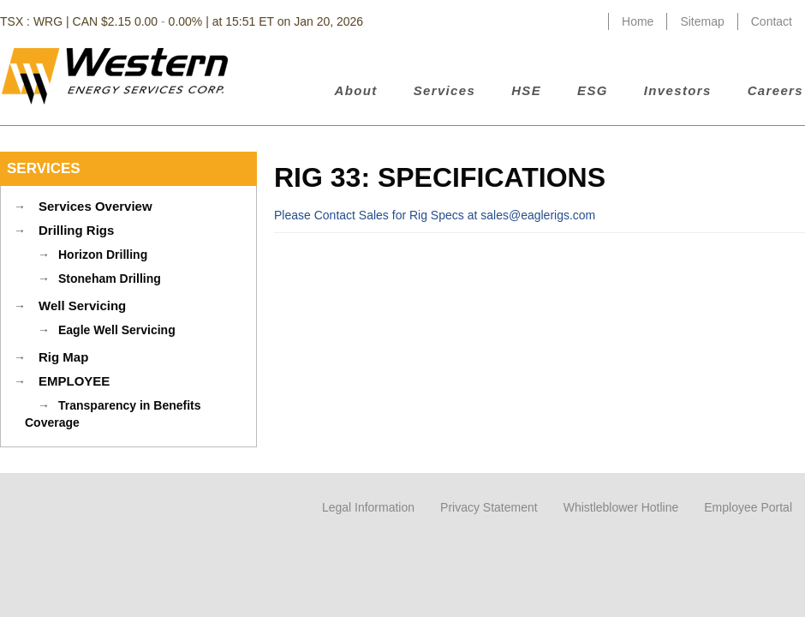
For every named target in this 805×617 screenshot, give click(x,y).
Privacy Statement (489, 507)
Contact (771, 21)
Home (637, 21)
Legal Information (368, 507)
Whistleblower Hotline (621, 507)
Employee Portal (748, 507)
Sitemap (702, 21)
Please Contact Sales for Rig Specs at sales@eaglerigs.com (434, 215)
